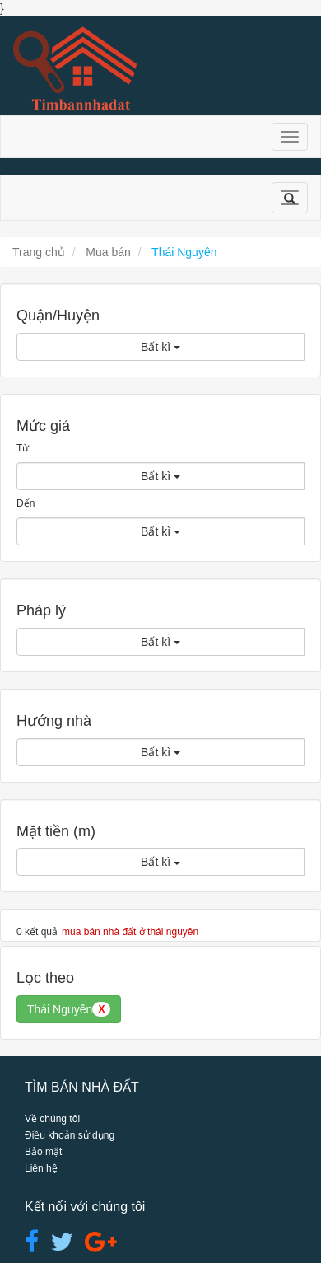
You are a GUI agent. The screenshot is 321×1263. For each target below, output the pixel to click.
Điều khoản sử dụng (69, 1135)
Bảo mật (43, 1152)
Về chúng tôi (52, 1119)
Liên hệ (41, 1168)
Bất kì (160, 346)
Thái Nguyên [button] (68, 1009)
